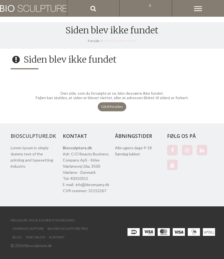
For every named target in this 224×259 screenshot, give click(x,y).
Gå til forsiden (112, 106)
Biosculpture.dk (33, 136)
